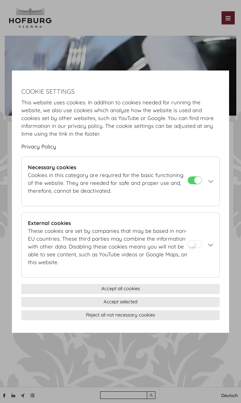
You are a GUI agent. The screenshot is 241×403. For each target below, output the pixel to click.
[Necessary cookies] (195, 180)
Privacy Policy (38, 146)
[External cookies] (195, 244)
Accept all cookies (120, 288)
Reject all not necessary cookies (120, 315)
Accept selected (120, 302)
